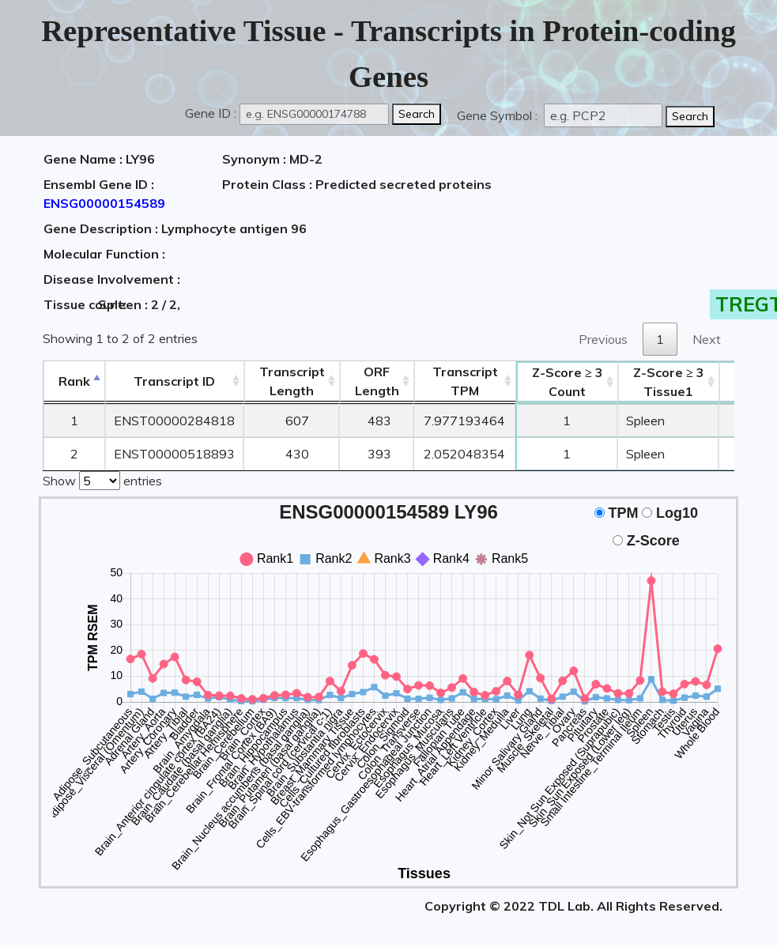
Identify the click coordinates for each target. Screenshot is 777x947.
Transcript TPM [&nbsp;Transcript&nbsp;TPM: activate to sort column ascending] (465, 381)
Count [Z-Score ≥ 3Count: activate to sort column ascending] (567, 381)
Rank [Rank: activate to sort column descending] (74, 381)
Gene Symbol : (499, 115)
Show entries (102, 479)
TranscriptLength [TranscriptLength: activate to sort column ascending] (292, 381)
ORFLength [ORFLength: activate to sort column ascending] (377, 381)
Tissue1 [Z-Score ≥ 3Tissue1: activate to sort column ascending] (668, 381)
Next (706, 339)
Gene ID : (210, 113)
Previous (603, 339)
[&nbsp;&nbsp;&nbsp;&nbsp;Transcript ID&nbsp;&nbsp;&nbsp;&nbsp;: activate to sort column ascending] (174, 381)
